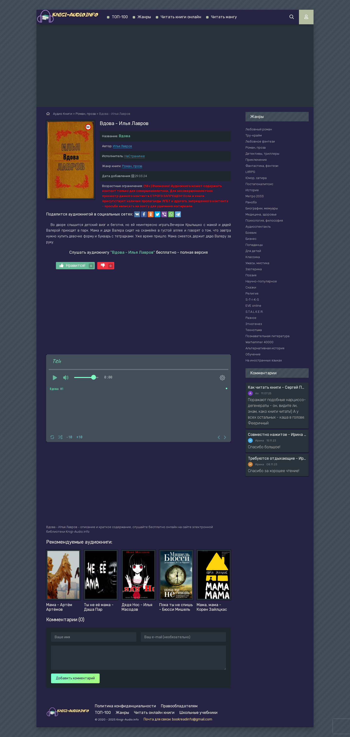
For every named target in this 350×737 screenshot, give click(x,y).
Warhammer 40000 (259, 342)
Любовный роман (258, 129)
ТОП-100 (120, 17)
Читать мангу (224, 17)
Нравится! (77, 265)
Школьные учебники (198, 712)
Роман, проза (132, 166)
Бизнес (250, 239)
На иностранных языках (263, 360)
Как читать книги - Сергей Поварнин (277, 387)
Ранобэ (251, 202)
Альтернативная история (264, 348)
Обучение (253, 354)
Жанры (144, 17)
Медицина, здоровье (261, 214)
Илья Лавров (122, 146)
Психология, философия (264, 220)
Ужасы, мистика (257, 263)
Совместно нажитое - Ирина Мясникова (277, 434)
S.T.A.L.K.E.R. (254, 312)
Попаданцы (254, 245)
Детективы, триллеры (262, 153)
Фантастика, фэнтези (261, 166)
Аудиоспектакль (258, 226)
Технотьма (253, 330)
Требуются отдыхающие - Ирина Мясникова (277, 458)
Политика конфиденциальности (125, 706)
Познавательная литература (267, 336)
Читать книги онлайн (181, 17)
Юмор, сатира (256, 178)
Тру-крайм (253, 135)
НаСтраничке (134, 156)
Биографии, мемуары (261, 208)
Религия (251, 293)
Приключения (256, 160)
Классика (252, 257)
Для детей (253, 251)
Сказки (250, 287)
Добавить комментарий (75, 678)
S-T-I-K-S (252, 299)
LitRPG (250, 172)
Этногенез (253, 324)
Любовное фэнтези (260, 141)
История (252, 190)
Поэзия (250, 275)
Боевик (251, 232)
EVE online (253, 305)
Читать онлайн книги (154, 712)
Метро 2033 (254, 196)
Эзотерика (253, 269)
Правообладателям (179, 706)
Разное (250, 318)
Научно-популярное (261, 281)
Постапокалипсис (259, 184)
